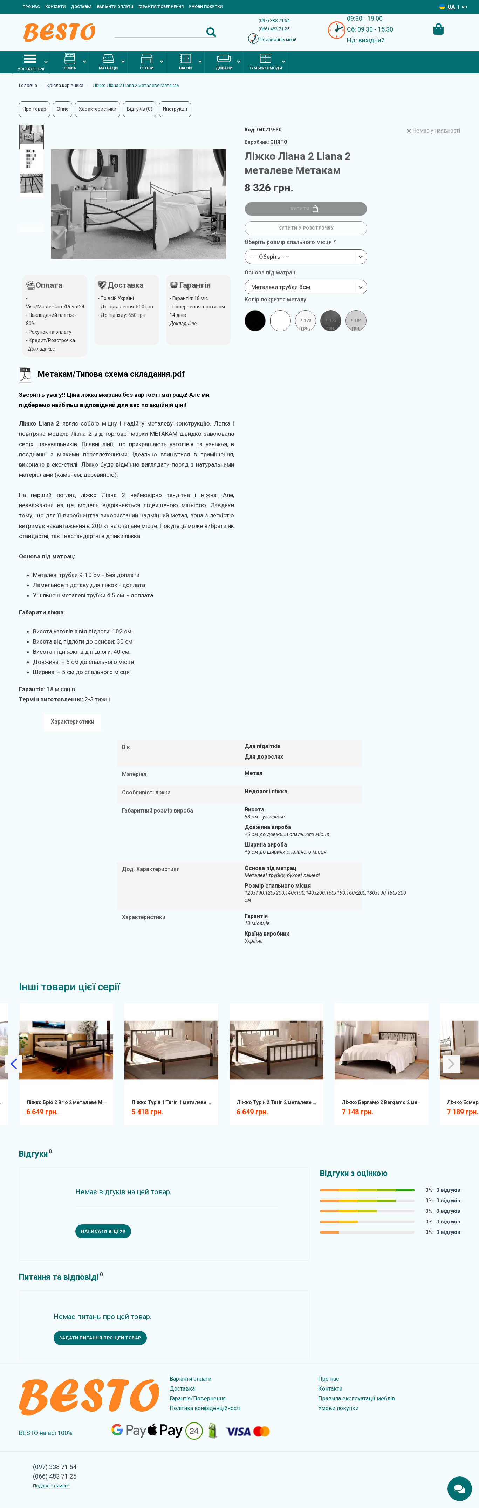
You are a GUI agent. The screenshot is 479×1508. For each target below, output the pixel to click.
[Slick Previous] (13, 1064)
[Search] (165, 32)
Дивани (223, 61)
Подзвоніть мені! (278, 39)
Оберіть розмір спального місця (288, 242)
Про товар (34, 109)
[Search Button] (211, 32)
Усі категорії (31, 62)
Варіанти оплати (115, 7)
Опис (62, 109)
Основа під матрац (270, 272)
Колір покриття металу (275, 299)
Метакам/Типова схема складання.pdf (111, 374)
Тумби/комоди (265, 61)
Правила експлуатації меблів (356, 1398)
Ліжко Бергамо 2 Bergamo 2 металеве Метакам (384, 1102)
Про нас (31, 7)
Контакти (55, 7)
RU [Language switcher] (464, 7)
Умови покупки (206, 7)
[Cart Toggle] (438, 29)
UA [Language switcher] (452, 7)
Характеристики (97, 109)
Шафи (185, 61)
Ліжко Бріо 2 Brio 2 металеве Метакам (68, 1102)
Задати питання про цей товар (100, 1338)
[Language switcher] (442, 7)
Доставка (81, 7)
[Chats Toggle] (459, 1488)
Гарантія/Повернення (161, 7)
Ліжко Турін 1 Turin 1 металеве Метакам (174, 1102)
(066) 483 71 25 (274, 29)
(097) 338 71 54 (274, 20)
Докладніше (183, 323)
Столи (146, 61)
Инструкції (175, 109)
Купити (304, 208)
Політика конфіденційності (205, 1408)
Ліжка (69, 61)
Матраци (108, 61)
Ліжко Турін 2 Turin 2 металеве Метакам (279, 1102)
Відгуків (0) (139, 109)
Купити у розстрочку (306, 228)
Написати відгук (103, 1231)
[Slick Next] (451, 1064)
